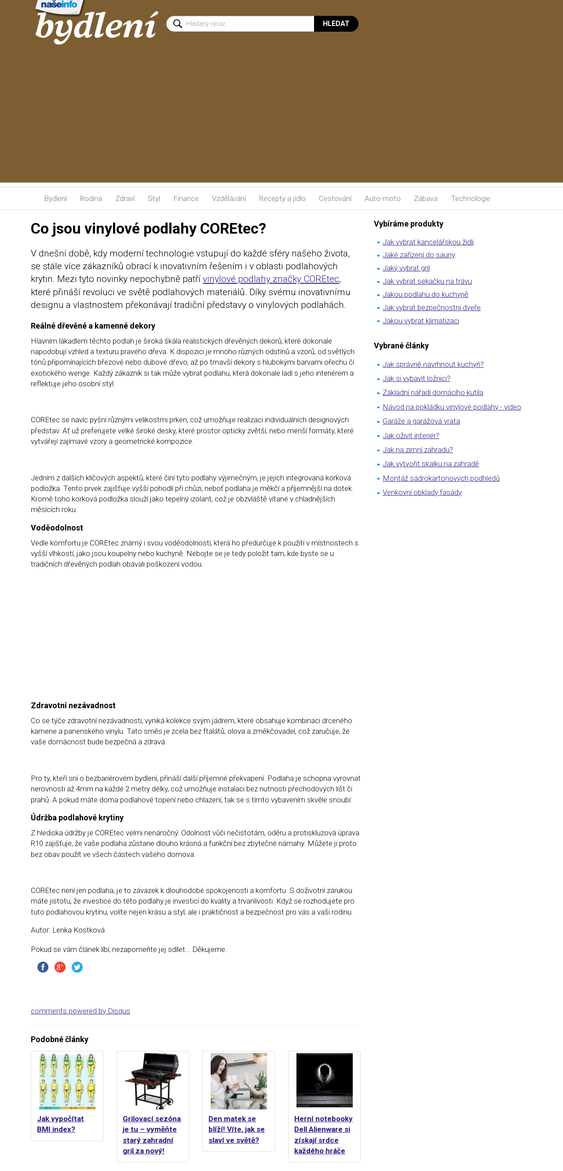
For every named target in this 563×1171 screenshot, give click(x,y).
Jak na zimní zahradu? (418, 449)
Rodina (91, 198)
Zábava (426, 198)
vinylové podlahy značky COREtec (271, 279)
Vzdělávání (229, 198)
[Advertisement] (281, 121)
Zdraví (125, 198)
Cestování (335, 198)
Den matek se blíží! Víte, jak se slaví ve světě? (236, 1129)
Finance (186, 198)
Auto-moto (383, 198)
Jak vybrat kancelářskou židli (428, 242)
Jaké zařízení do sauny (419, 254)
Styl (154, 198)
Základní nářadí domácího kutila (433, 392)
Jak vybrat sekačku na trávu (427, 281)
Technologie (470, 198)
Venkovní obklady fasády (422, 492)
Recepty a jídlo (282, 198)
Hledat (336, 23)
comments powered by (80, 1010)
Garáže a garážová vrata (421, 421)
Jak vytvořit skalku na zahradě (431, 463)
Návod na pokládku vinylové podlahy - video (452, 407)
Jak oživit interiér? (411, 435)
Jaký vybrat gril (406, 267)
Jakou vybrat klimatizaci (421, 320)
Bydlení (55, 198)
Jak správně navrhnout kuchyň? (433, 364)
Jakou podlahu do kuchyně (425, 294)
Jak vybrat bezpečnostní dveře (432, 307)
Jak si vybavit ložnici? (416, 378)
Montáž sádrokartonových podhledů (441, 478)
